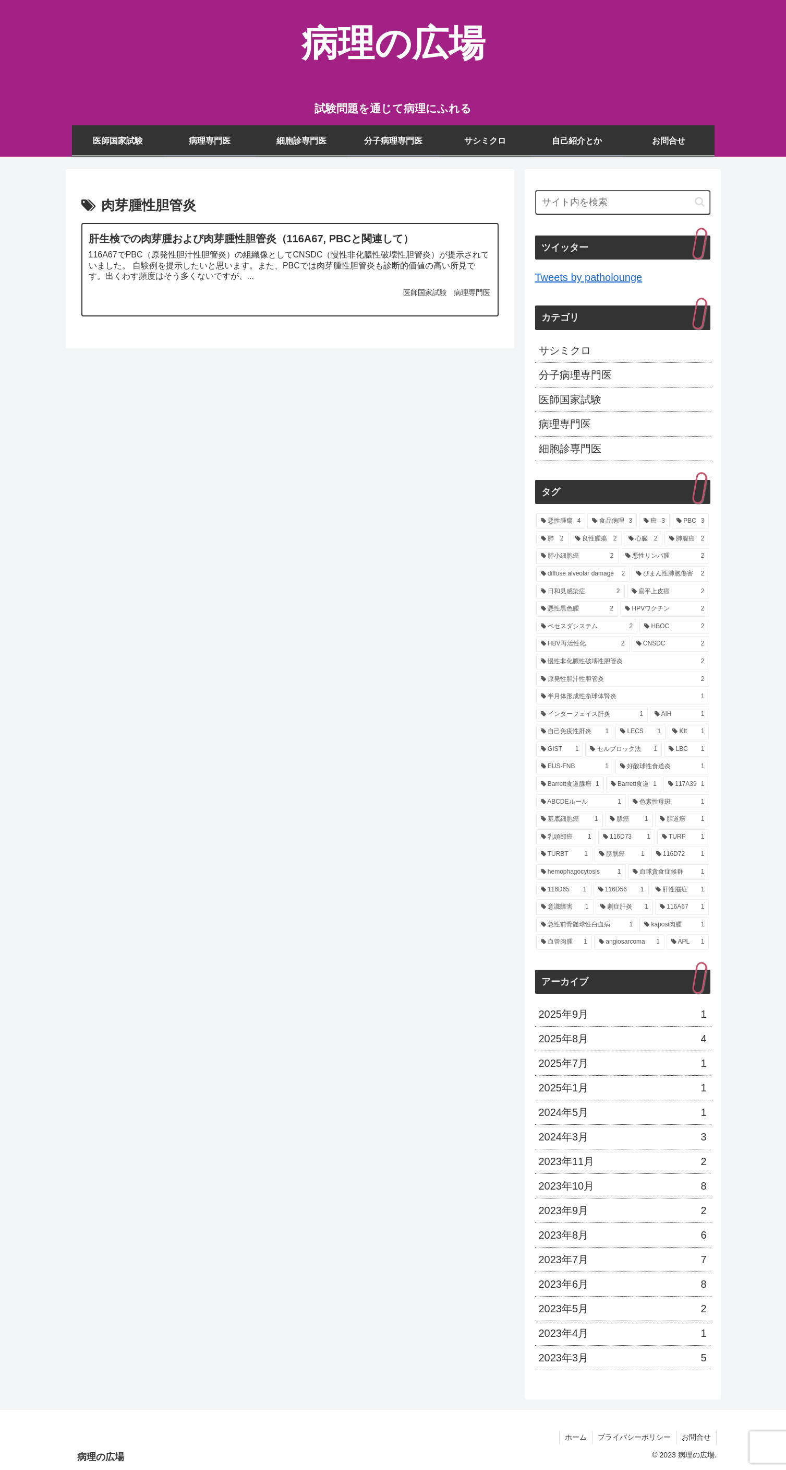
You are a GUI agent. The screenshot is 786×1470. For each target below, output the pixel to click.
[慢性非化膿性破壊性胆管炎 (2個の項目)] (622, 661)
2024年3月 (623, 1136)
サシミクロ (565, 350)
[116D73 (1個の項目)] (626, 837)
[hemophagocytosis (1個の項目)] (581, 872)
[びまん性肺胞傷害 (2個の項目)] (670, 574)
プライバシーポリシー (634, 1437)
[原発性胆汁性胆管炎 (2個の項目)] (622, 679)
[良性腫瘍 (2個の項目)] (596, 539)
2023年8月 (623, 1235)
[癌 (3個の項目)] (654, 521)
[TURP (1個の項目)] (683, 837)
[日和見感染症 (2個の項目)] (580, 591)
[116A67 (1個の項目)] (682, 907)
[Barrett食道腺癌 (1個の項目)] (570, 784)
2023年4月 (623, 1333)
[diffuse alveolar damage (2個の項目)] (583, 574)
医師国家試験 (570, 399)
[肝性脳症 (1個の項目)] (680, 890)
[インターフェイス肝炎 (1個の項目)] (592, 714)
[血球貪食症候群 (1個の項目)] (668, 872)
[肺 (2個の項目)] (552, 539)
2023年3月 (623, 1357)
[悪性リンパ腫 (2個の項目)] (665, 556)
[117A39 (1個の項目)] (686, 784)
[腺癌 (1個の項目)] (629, 819)
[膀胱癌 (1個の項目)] (622, 854)
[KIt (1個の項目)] (688, 731)
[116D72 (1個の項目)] (680, 854)
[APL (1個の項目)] (688, 942)
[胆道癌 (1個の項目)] (682, 819)
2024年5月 (623, 1112)
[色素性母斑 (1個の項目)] (668, 802)
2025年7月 (623, 1063)
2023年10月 (623, 1186)
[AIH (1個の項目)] (679, 714)
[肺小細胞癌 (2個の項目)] (577, 556)
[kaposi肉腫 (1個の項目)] (674, 925)
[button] (700, 202)
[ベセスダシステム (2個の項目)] (587, 626)
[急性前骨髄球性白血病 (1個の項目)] (587, 925)
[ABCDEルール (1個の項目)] (581, 802)
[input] (622, 202)
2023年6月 (623, 1284)
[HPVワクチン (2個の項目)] (664, 609)
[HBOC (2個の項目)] (674, 626)
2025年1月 (623, 1087)
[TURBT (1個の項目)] (564, 854)
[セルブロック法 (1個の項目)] (623, 749)
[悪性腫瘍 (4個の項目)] (561, 521)
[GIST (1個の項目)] (560, 749)
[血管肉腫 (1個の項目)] (564, 942)
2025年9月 (623, 1014)
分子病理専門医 (575, 375)
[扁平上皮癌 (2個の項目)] (668, 591)
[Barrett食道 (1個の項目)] (633, 784)
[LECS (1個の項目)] (640, 731)
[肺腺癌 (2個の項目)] (686, 539)
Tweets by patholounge (589, 277)
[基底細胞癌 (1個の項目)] (569, 819)
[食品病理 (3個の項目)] (612, 521)
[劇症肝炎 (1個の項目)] (624, 907)
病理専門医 (565, 424)
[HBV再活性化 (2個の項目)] (583, 644)
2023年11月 (623, 1161)
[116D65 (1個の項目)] (563, 890)
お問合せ (696, 1437)
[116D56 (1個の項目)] (621, 890)
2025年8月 (623, 1038)
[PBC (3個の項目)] (690, 521)
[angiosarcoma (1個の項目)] (629, 942)
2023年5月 (623, 1308)
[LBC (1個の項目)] (686, 749)
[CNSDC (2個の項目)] (670, 644)
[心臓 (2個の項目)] (643, 539)
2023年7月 (623, 1259)
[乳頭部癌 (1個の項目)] (566, 837)
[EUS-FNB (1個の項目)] (574, 766)
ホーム (576, 1437)
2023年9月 (623, 1210)
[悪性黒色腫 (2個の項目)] (577, 609)
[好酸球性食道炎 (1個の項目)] (662, 766)
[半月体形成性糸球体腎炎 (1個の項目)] (622, 696)
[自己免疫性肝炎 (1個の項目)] (575, 731)
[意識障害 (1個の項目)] (565, 907)
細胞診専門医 (570, 448)
